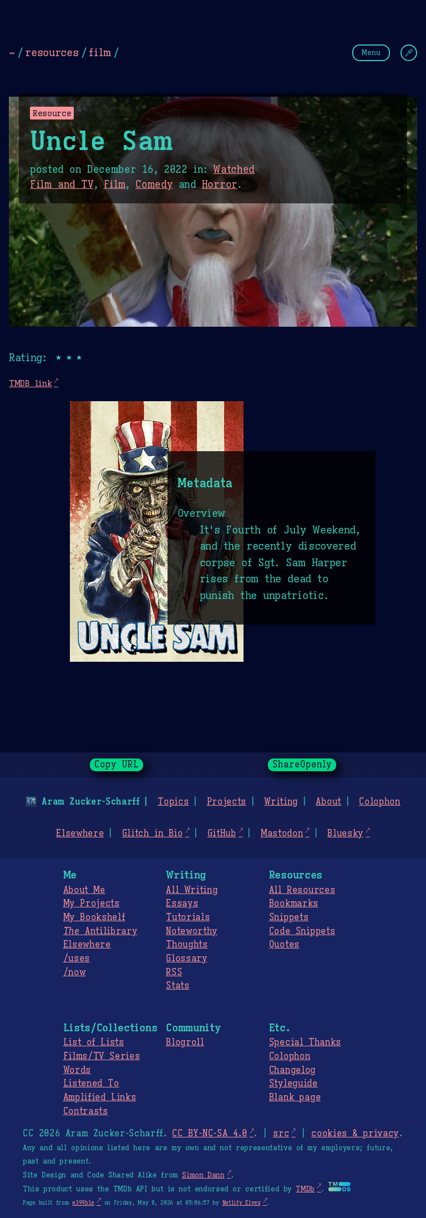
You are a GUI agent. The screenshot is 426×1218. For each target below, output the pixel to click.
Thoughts (186, 944)
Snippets (288, 917)
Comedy (154, 184)
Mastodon (282, 833)
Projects (226, 801)
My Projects (91, 903)
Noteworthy (191, 931)
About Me (84, 890)
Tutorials (188, 917)
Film (115, 184)
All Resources (302, 890)
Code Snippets (302, 931)
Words (77, 1070)
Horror (219, 184)
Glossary (186, 958)
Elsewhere (80, 833)
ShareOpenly (302, 764)
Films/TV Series (101, 1056)
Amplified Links (99, 1097)
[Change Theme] (408, 52)
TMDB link (30, 383)
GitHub (221, 833)
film (100, 52)
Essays (182, 903)
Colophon (379, 801)
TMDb (305, 1189)
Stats (177, 985)
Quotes (284, 944)
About (328, 801)
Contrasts (85, 1111)
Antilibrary (100, 931)
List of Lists (93, 1042)
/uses (76, 958)
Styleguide (293, 1083)
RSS (174, 972)
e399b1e (83, 1202)
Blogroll (185, 1042)
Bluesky (345, 833)
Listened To (91, 1083)
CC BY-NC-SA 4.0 (209, 1133)
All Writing (191, 890)
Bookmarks (293, 903)
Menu (371, 52)
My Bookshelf (94, 917)
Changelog (292, 1070)
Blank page (295, 1097)
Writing (281, 801)
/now (74, 972)
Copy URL (116, 764)
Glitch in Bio (152, 833)
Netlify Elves (241, 1202)
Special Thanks (305, 1042)
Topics (173, 801)
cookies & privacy (355, 1133)
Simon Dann (203, 1175)
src (281, 1133)
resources (51, 52)
